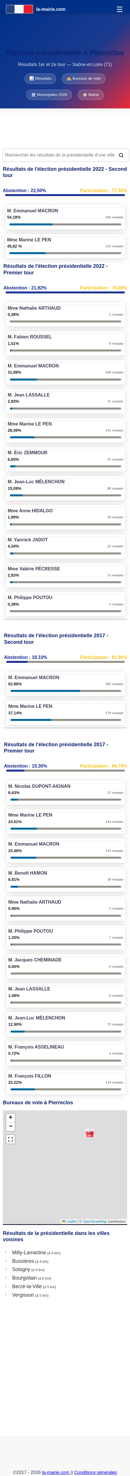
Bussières (23, 1261)
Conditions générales (95, 1472)
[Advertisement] (65, 130)
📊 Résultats (40, 78)
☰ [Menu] (119, 9)
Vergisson (23, 1295)
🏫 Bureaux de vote (84, 78)
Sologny (21, 1269)
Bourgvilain (24, 1278)
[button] (90, 1133)
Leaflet (69, 1222)
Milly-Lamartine (29, 1252)
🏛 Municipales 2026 (49, 94)
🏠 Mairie (90, 94)
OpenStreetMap (95, 1222)
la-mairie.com (56, 1472)
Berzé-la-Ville (27, 1286)
